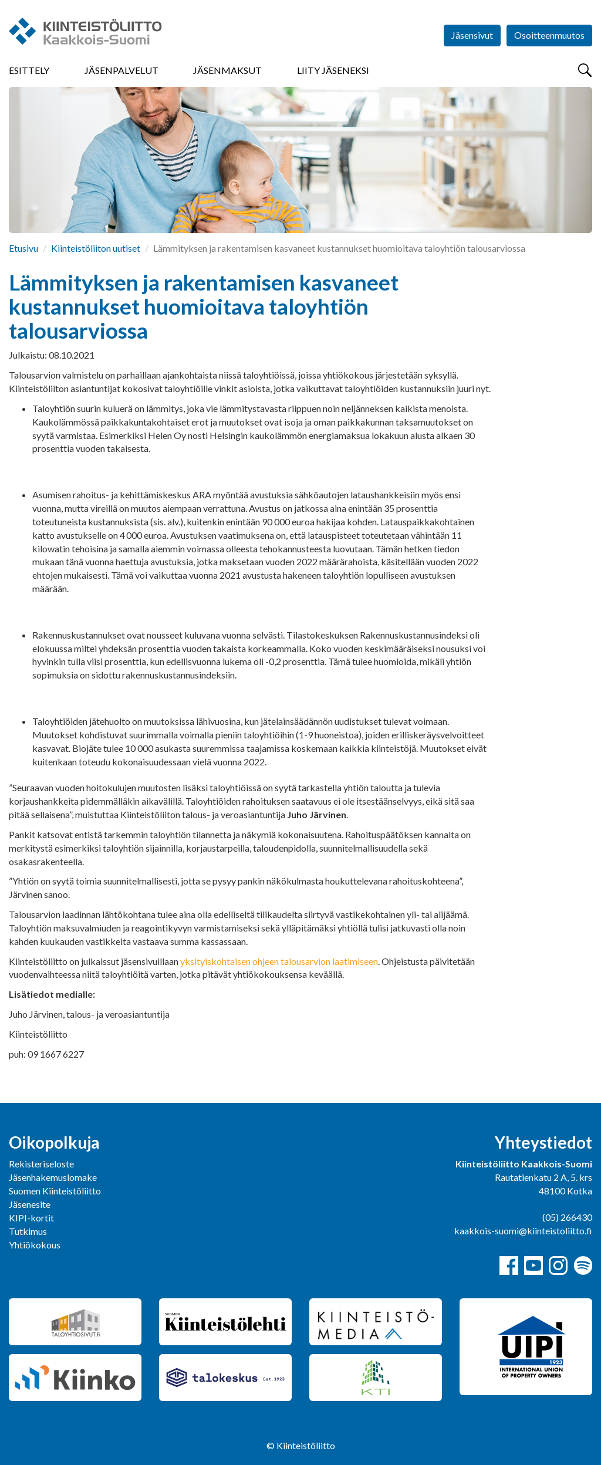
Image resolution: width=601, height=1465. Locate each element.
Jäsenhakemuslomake (53, 1177)
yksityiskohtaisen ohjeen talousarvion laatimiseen (279, 961)
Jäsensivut (472, 34)
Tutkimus (28, 1231)
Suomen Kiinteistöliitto (55, 1190)
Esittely (29, 70)
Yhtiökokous (34, 1244)
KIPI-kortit (31, 1217)
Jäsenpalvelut (121, 70)
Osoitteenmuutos (549, 34)
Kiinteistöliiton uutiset (95, 248)
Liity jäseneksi (333, 70)
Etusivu (23, 248)
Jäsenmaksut (227, 70)
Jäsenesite (29, 1204)
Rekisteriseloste (41, 1163)
